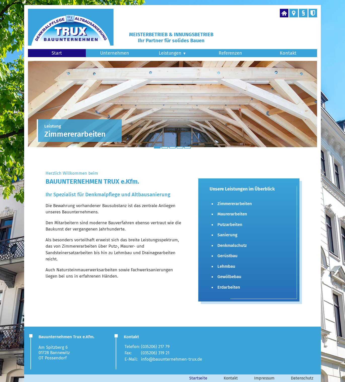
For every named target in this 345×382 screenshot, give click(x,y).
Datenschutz (302, 378)
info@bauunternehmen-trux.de (171, 359)
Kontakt (288, 53)
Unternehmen (114, 53)
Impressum (264, 378)
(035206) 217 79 (155, 346)
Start (57, 53)
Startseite (198, 378)
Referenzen (230, 53)
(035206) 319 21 (155, 353)
